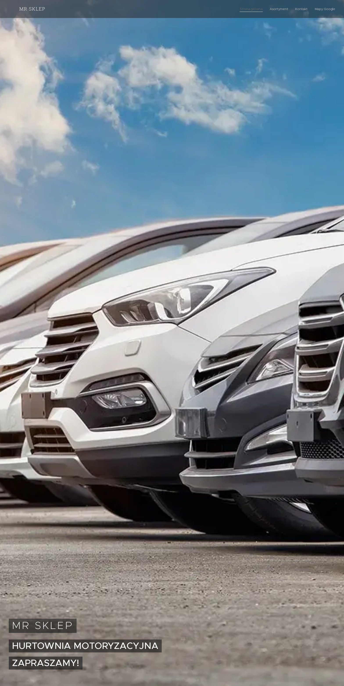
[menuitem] (250, 9)
